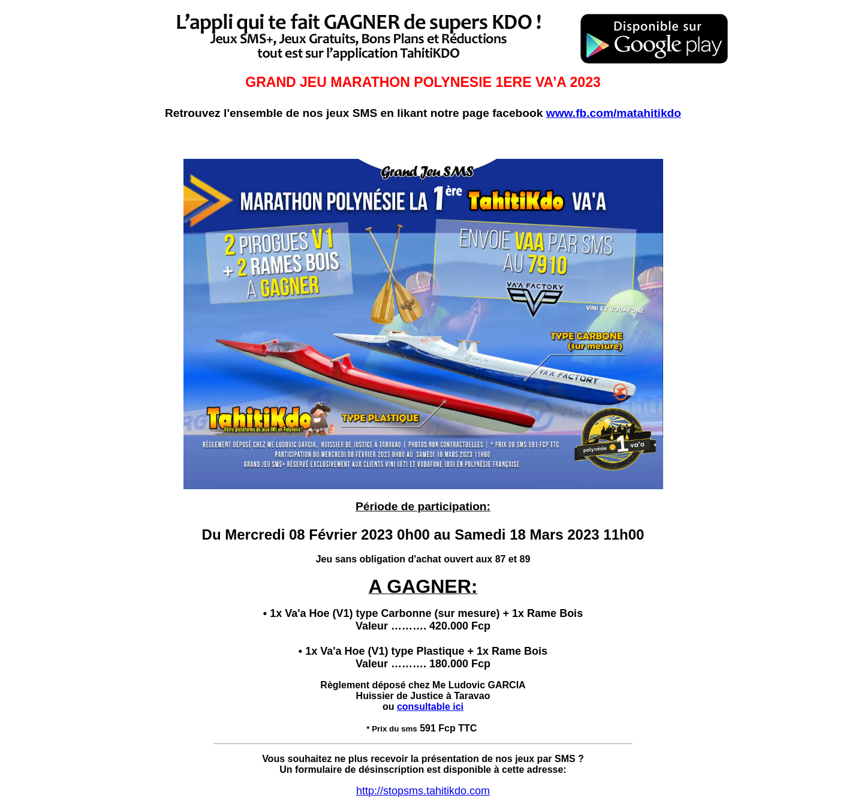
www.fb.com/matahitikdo (613, 113)
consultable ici (430, 706)
